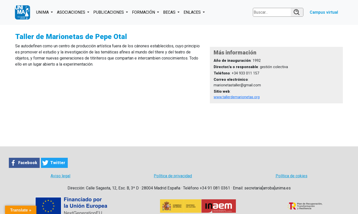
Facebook (27, 162)
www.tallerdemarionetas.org (237, 97)
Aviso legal (60, 175)
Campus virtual (324, 12)
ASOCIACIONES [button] (71, 12)
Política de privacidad (173, 175)
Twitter (57, 162)
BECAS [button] (169, 12)
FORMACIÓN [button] (144, 12)
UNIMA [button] (43, 12)
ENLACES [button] (193, 12)
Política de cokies (291, 175)
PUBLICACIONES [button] (109, 12)
